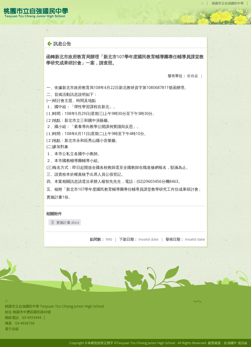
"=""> (197, 301)
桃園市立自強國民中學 (228, 3)
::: (202, 3)
